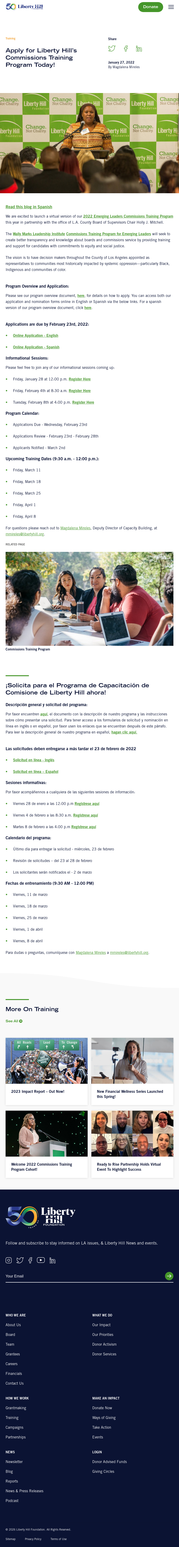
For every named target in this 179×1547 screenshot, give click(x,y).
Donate (150, 7)
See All (12, 1021)
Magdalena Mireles (75, 528)
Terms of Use (59, 1539)
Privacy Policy (33, 1539)
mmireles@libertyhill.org (25, 534)
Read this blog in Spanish (29, 207)
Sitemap (11, 1539)
